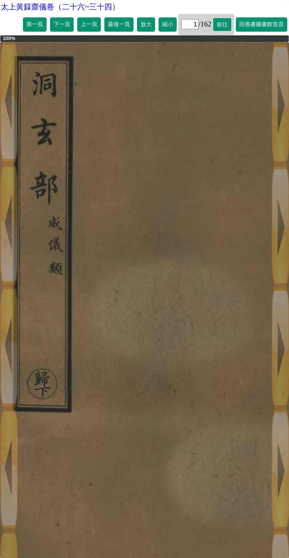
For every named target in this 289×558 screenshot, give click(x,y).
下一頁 (62, 24)
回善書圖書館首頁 (261, 24)
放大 (146, 24)
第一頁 (34, 24)
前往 (222, 24)
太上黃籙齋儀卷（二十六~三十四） (60, 6)
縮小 (167, 24)
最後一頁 (119, 24)
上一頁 (89, 24)
